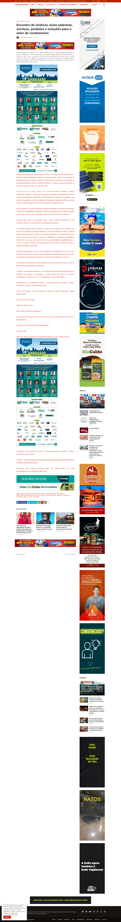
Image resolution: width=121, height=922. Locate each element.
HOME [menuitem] (32, 4)
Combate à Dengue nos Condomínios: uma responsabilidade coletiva (96, 438)
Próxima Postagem (70, 554)
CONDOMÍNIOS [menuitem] (84, 4)
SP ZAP (104, 919)
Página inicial (19, 21)
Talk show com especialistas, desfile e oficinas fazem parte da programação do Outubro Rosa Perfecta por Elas (24, 529)
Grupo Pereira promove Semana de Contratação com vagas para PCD (96, 728)
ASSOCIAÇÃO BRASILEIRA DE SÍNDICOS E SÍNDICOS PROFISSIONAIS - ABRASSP (39, 495)
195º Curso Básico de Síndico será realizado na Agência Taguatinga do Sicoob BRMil (91, 688)
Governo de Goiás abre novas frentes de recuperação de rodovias (64, 527)
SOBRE (60, 919)
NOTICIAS (19, 496)
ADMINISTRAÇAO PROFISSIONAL (35, 493)
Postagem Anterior (20, 554)
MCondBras (25, 1)
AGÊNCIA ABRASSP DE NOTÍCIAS (55, 493)
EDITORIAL (89, 919)
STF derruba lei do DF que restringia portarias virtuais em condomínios (96, 720)
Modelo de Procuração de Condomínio (91, 403)
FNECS (44, 1)
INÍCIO (54, 919)
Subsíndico (36, 496)
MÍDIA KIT (97, 919)
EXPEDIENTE (80, 919)
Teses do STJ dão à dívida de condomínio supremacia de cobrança (96, 699)
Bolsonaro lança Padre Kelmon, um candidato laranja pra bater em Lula (44, 527)
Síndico (31, 496)
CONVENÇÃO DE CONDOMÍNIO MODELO (96, 411)
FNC (40, 1)
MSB (20, 1)
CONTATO (66, 919)
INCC (16, 1)
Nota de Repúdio (94, 428)
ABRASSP (27, 21)
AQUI (24, 331)
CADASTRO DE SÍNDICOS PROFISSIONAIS (75, 1)
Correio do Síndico (29, 919)
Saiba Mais (15, 915)
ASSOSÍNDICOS (33, 1)
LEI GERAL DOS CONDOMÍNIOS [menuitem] (67, 4)
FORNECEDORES (59, 1)
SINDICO (25, 496)
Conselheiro (66, 495)
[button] (100, 4)
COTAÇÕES (51, 1)
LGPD (73, 919)
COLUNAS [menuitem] (95, 4)
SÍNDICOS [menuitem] (41, 4)
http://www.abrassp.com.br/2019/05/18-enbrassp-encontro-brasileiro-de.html (46, 337)
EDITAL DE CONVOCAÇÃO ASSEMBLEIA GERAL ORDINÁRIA (95, 420)
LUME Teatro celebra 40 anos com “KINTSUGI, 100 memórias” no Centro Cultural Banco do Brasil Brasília (97, 710)
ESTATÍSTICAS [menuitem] (51, 4)
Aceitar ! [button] (7, 917)
